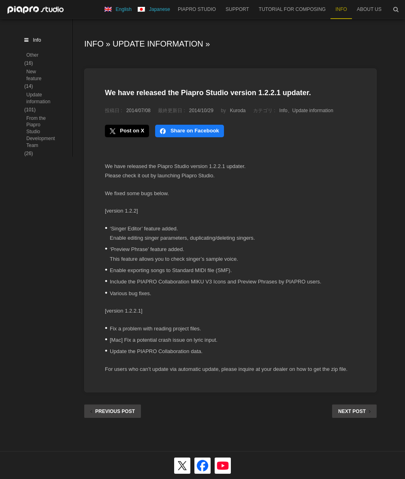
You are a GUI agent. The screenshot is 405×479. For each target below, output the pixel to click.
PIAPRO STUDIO (197, 9)
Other (32, 55)
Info (94, 43)
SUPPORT (237, 9)
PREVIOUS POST (112, 411)
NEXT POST (354, 411)
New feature (33, 75)
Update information (158, 43)
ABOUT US (369, 9)
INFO (341, 9)
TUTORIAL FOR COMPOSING (292, 9)
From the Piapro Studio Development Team (40, 131)
